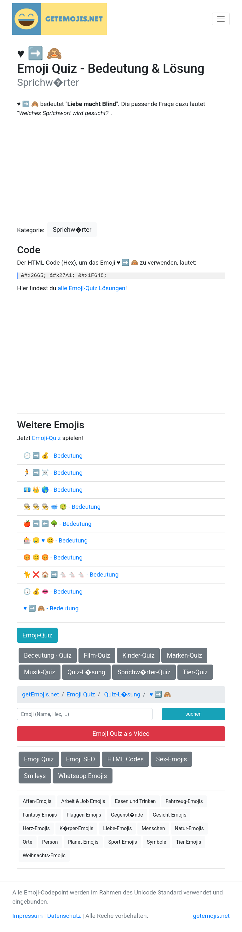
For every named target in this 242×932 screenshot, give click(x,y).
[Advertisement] (121, 170)
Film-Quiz (97, 655)
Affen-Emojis (37, 801)
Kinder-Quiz (138, 655)
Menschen (153, 828)
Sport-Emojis (122, 842)
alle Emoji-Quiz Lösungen (91, 288)
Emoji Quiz (39, 759)
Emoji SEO (80, 759)
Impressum (27, 915)
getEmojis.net (40, 694)
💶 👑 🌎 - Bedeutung (53, 489)
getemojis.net (211, 915)
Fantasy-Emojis (40, 815)
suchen (193, 714)
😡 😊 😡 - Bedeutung (53, 557)
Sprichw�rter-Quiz (144, 672)
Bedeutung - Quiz (48, 655)
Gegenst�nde (127, 815)
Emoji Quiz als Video (120, 733)
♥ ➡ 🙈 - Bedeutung (50, 608)
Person (50, 842)
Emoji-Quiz (46, 438)
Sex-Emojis (171, 759)
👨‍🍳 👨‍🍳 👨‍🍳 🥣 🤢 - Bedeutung (62, 506)
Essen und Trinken (135, 801)
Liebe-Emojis (117, 828)
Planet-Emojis (83, 842)
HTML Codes (125, 759)
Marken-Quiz (184, 655)
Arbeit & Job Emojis (83, 801)
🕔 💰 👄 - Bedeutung (53, 591)
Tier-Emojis (188, 842)
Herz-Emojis (36, 828)
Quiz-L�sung (86, 672)
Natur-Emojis (189, 828)
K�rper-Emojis (76, 828)
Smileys (35, 776)
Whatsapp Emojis (82, 776)
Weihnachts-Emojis (44, 856)
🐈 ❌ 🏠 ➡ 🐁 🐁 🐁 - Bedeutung (71, 574)
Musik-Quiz (39, 672)
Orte (27, 842)
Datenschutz (64, 915)
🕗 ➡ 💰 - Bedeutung (53, 455)
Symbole (156, 842)
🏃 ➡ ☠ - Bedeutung (53, 472)
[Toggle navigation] (221, 19)
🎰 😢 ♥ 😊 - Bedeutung (55, 540)
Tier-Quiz (195, 672)
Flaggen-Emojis (84, 815)
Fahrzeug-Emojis (184, 801)
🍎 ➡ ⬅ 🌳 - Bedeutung (57, 523)
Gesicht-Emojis (170, 815)
